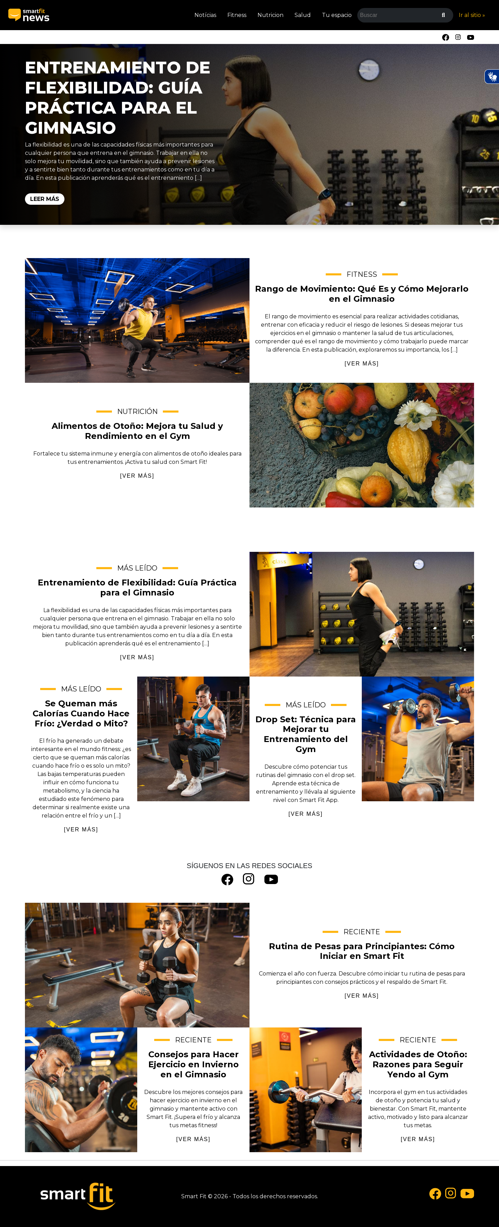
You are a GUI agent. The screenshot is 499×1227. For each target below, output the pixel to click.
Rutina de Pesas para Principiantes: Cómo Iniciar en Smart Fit (137, 965)
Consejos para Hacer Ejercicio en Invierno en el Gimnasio (81, 1089)
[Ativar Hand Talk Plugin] (491, 76)
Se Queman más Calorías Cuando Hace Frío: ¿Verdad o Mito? (193, 739)
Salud (303, 15)
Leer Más (44, 199)
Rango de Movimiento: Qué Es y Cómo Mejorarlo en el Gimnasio (137, 320)
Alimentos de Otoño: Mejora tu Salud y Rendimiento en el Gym (362, 445)
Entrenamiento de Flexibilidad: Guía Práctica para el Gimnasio (117, 98)
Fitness (236, 15)
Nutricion (270, 15)
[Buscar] (443, 15)
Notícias (205, 15)
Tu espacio (337, 15)
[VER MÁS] (362, 364)
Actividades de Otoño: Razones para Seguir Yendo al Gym (306, 1089)
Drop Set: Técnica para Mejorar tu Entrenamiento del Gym (418, 739)
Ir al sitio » (472, 15)
